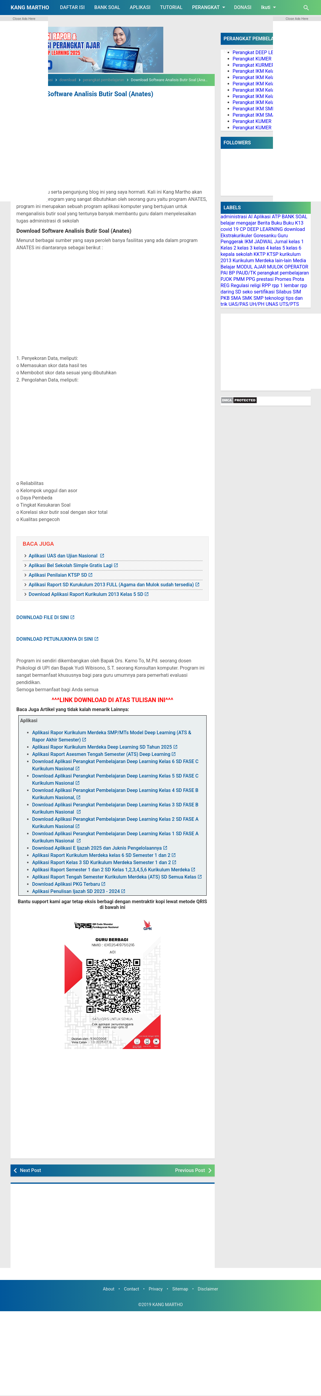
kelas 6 (293, 248)
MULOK (275, 267)
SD (238, 292)
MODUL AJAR (251, 267)
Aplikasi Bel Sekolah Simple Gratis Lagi (71, 565)
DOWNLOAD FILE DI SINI (43, 617)
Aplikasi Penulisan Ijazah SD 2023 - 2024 (76, 891)
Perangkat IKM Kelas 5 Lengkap (266, 96)
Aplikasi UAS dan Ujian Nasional (64, 555)
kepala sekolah (237, 254)
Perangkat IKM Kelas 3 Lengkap (266, 84)
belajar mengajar (238, 223)
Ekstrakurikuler (236, 235)
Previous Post (190, 1170)
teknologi (275, 298)
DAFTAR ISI (72, 7)
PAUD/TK (246, 273)
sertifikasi (264, 292)
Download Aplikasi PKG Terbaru (66, 884)
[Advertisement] (112, 144)
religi (255, 285)
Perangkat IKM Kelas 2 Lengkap (266, 77)
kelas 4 (261, 248)
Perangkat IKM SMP (254, 109)
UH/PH (257, 304)
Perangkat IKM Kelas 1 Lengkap (266, 71)
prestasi (265, 279)
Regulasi (240, 285)
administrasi (234, 216)
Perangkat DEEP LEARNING (262, 52)
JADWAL (263, 241)
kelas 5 (277, 248)
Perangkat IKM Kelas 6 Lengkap (266, 102)
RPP (266, 285)
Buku (276, 223)
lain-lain (283, 260)
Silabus (284, 292)
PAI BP (228, 273)
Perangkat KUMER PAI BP (260, 121)
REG (225, 285)
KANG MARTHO (30, 7)
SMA (236, 298)
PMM (239, 279)
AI (250, 216)
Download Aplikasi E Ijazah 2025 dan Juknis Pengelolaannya (97, 848)
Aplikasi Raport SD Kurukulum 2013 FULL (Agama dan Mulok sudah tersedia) (111, 584)
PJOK (226, 279)
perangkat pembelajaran (283, 273)
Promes (283, 279)
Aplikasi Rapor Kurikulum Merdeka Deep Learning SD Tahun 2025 (102, 747)
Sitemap (180, 1288)
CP (243, 229)
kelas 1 (296, 241)
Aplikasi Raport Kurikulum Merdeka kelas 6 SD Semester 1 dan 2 (101, 855)
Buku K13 (293, 223)
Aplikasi (262, 216)
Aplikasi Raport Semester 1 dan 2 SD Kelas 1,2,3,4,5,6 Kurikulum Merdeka (111, 869)
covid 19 (230, 229)
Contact (131, 1288)
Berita (263, 223)
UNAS (272, 304)
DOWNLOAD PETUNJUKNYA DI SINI (55, 638)
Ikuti (269, 7)
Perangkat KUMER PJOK (258, 127)
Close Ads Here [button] (24, 19)
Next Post (30, 1170)
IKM (248, 241)
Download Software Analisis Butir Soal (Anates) (80, 93)
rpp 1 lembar (285, 285)
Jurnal (281, 241)
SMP (258, 298)
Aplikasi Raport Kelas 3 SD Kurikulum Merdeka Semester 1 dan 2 (101, 862)
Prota (298, 279)
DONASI (242, 7)
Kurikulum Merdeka (253, 260)
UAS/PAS (238, 304)
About (108, 1288)
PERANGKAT (210, 7)
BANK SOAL (107, 7)
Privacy (156, 1288)
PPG (250, 279)
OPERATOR (296, 267)
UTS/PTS (289, 304)
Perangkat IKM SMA (254, 115)
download (294, 229)
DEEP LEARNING (265, 229)
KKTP (260, 254)
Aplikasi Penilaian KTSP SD (58, 574)
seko (247, 292)
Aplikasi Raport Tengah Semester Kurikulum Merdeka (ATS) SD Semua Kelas (114, 876)
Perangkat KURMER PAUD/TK (264, 65)
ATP (276, 216)
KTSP (272, 254)
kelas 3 (245, 248)
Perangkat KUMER (252, 59)
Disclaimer (208, 1288)
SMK (247, 298)
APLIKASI (140, 7)
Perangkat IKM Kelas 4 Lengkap (266, 90)
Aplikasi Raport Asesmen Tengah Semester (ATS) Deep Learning (101, 754)
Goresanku (265, 235)
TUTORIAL (171, 7)
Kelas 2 (228, 248)
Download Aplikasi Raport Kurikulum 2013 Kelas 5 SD (86, 594)
